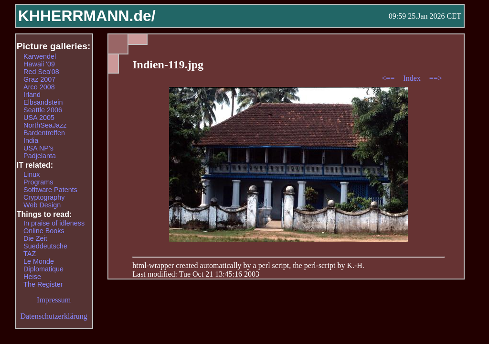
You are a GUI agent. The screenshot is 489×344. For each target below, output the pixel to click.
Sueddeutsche (45, 246)
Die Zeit (35, 238)
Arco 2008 (39, 87)
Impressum (54, 300)
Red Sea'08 (41, 71)
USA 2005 (38, 117)
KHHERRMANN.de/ (87, 15)
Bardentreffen (44, 133)
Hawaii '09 (39, 64)
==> (435, 78)
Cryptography (43, 197)
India (30, 140)
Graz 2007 (39, 79)
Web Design (42, 205)
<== (389, 78)
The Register (43, 284)
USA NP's (38, 148)
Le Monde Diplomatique (43, 265)
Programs (38, 182)
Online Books (43, 231)
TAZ (29, 254)
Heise (32, 276)
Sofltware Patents (50, 190)
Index (412, 78)
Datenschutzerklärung (53, 316)
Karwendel (39, 56)
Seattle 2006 (42, 110)
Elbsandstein (43, 102)
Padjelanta (39, 156)
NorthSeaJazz (44, 125)
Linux (31, 174)
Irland (32, 94)
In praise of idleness (54, 223)
